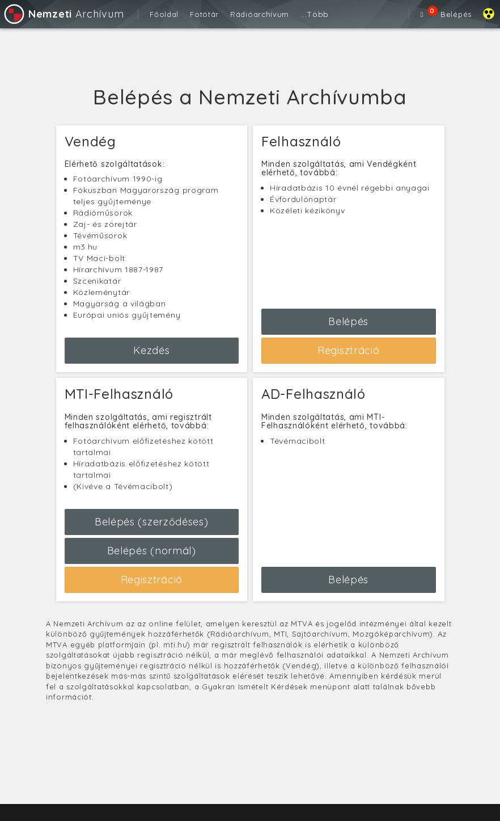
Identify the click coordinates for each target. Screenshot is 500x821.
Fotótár (204, 14)
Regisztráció (348, 350)
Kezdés (151, 350)
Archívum (63, 13)
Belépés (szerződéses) (152, 521)
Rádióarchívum (259, 14)
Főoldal (164, 14)
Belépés (456, 14)
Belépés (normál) (151, 550)
